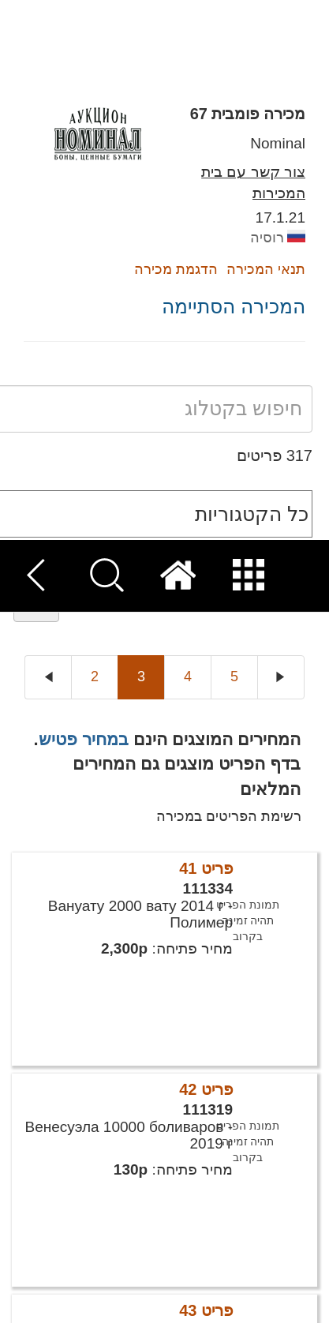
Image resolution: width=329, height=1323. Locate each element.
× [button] (295, 1094)
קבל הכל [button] (240, 1292)
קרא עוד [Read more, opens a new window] (94, 1173)
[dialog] (164, 1199)
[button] (164, 1262)
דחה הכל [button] (91, 1292)
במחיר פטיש (84, 198)
